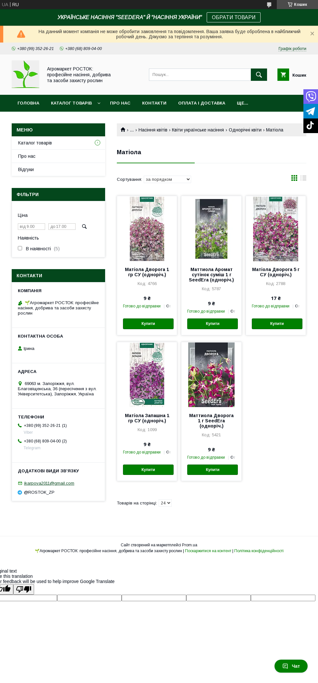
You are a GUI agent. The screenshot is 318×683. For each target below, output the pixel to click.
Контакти (154, 103)
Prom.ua (189, 545)
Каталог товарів (71, 103)
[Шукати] (259, 74)
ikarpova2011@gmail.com (49, 483)
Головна (28, 103)
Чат (291, 666)
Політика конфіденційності (259, 551)
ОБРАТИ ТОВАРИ (233, 17)
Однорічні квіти (245, 129)
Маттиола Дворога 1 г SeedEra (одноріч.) (211, 420)
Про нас (120, 103)
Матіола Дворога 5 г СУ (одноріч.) (276, 272)
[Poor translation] (23, 589)
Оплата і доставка (201, 103)
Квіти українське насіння (198, 129)
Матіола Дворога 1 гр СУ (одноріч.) (147, 272)
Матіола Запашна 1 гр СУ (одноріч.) (147, 418)
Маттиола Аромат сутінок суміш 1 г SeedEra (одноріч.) (211, 274)
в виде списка (303, 179)
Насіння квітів (153, 129)
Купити (148, 323)
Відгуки (26, 169)
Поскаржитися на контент (208, 551)
